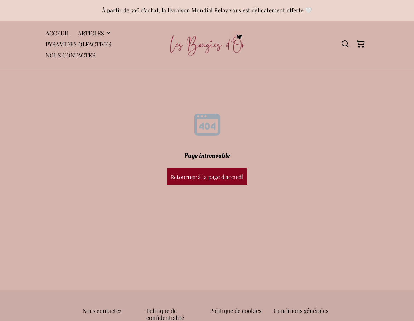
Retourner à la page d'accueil (207, 176)
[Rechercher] (345, 44)
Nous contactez (102, 310)
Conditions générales (301, 310)
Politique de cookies (235, 310)
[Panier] (361, 44)
